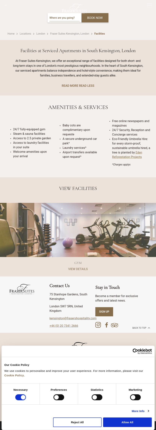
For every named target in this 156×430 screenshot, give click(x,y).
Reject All (77, 422)
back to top (140, 328)
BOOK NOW (95, 18)
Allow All (127, 422)
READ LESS (86, 85)
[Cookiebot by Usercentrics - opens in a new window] (135, 351)
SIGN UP (104, 311)
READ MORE (70, 85)
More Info (138, 411)
